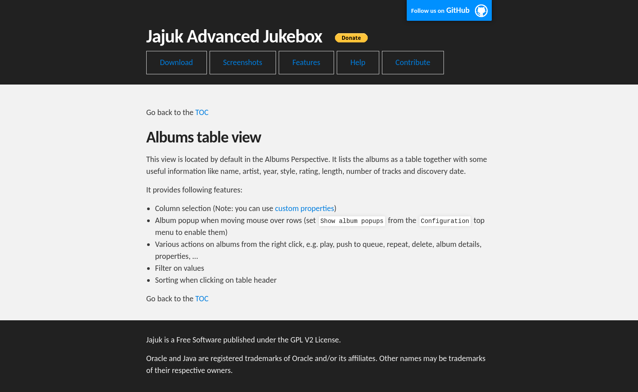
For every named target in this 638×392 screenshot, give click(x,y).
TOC (202, 112)
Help (358, 62)
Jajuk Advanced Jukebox (261, 36)
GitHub (440, 10)
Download (176, 62)
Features (306, 62)
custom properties (304, 208)
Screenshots (242, 62)
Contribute (413, 62)
